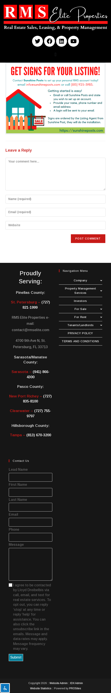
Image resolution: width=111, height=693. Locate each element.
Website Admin (59, 683)
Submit (16, 657)
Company (88, 280)
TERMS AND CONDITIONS (80, 341)
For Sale (88, 309)
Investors (80, 301)
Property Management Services (83, 290)
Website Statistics (40, 688)
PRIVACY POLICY (80, 333)
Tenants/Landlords (84, 325)
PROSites (75, 688)
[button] (55, 54)
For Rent (88, 317)
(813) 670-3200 (38, 435)
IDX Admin (76, 683)
